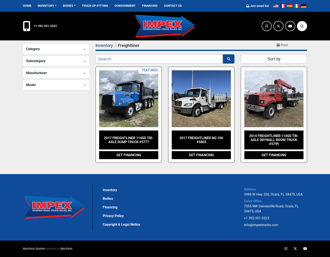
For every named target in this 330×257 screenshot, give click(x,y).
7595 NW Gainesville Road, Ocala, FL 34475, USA (271, 208)
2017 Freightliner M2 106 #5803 (201, 140)
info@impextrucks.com (261, 225)
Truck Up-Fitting (95, 5)
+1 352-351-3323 (45, 26)
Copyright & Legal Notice (121, 224)
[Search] (302, 26)
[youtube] (290, 26)
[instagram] (267, 26)
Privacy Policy (113, 216)
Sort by (274, 58)
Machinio (66, 248)
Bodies (68, 5)
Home (27, 5)
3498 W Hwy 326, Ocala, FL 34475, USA (273, 194)
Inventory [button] (46, 5)
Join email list (259, 6)
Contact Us (173, 5)
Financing (150, 5)
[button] (69, 6)
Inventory (110, 190)
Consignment (125, 5)
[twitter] (278, 26)
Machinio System (34, 248)
